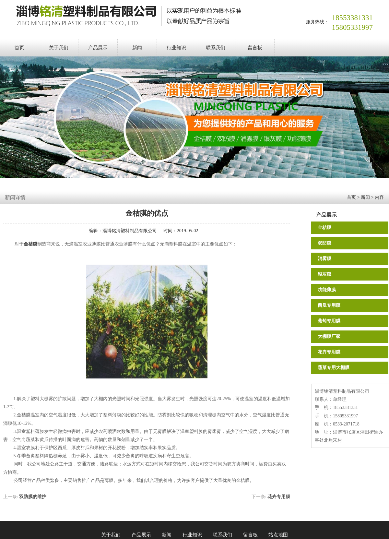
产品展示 (98, 47)
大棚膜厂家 (329, 336)
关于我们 (58, 47)
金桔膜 (324, 227)
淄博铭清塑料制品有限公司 (129, 230)
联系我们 (215, 47)
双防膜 (324, 243)
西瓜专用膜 (329, 305)
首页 (19, 47)
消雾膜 (324, 258)
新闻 (137, 47)
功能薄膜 (327, 289)
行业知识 (176, 47)
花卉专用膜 (329, 352)
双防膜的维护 (32, 496)
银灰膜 (324, 274)
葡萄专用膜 (329, 320)
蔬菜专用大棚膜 (333, 367)
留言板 (255, 47)
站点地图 (278, 534)
